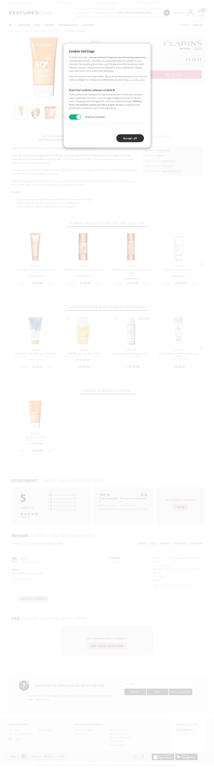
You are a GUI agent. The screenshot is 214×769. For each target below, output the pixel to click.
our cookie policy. (136, 79)
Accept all (130, 138)
